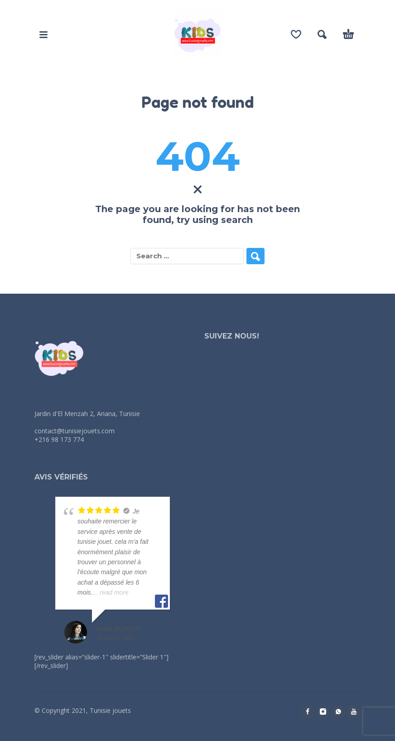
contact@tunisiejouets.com (74, 430)
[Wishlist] (296, 34)
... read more (110, 592)
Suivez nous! (231, 336)
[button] (43, 34)
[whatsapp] (338, 711)
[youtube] (354, 711)
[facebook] (307, 711)
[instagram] (323, 711)
